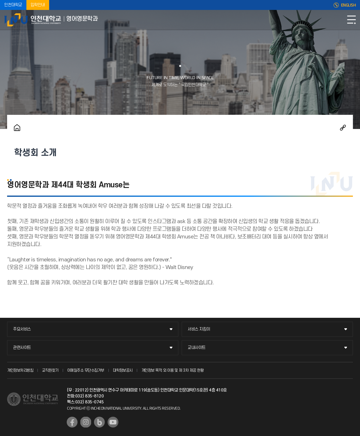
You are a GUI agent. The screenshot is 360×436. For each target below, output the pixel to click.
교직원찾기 (50, 370)
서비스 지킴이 (199, 329)
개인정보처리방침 (20, 370)
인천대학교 (13, 5)
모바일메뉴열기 (351, 20)
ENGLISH (348, 5)
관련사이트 (22, 347)
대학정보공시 (123, 370)
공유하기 (343, 127)
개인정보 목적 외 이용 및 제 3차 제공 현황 (172, 370)
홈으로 (17, 127)
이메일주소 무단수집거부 (85, 370)
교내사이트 (197, 347)
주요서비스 (22, 329)
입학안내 (38, 5)
